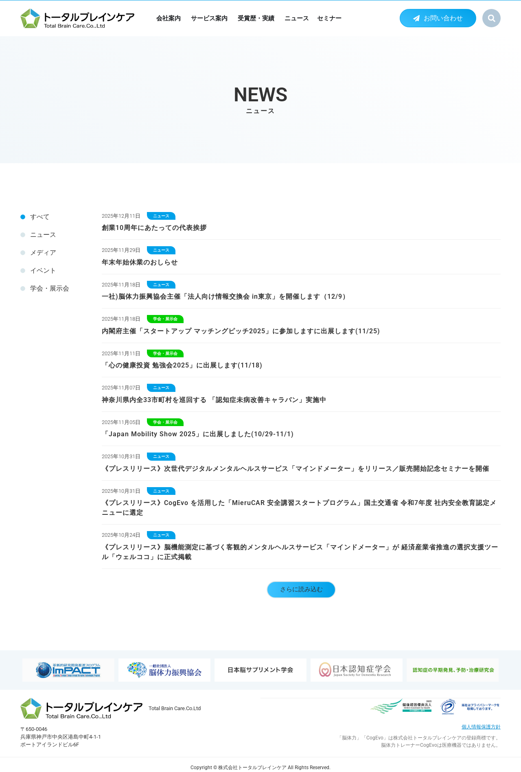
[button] (491, 18)
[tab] (52, 217)
